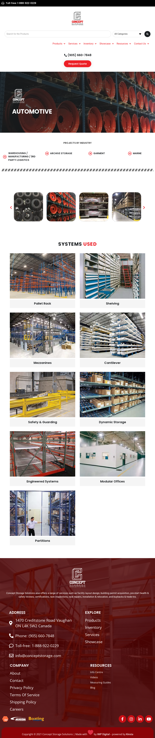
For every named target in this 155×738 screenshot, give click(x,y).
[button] (11, 207)
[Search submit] (147, 34)
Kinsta (129, 734)
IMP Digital (103, 734)
